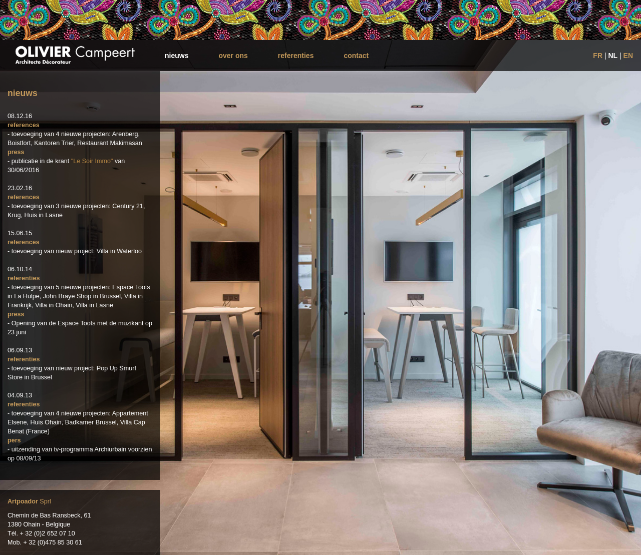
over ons (232, 56)
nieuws (176, 56)
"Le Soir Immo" (92, 161)
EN (628, 56)
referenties (296, 56)
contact (356, 56)
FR (597, 56)
